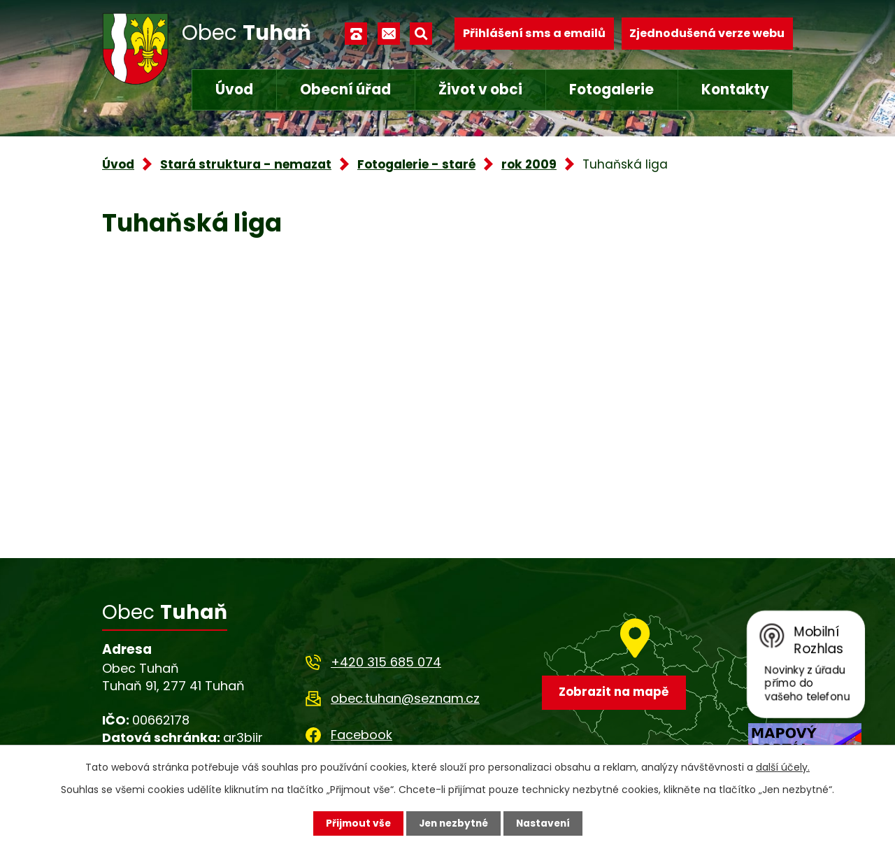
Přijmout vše (355, 823)
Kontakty (735, 89)
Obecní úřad (345, 89)
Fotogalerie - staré (416, 164)
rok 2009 (529, 164)
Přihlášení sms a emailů (534, 33)
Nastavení (545, 823)
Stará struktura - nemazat (245, 164)
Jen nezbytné (452, 823)
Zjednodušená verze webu (707, 33)
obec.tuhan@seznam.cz (405, 698)
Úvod (234, 89)
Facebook (361, 734)
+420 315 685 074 (386, 662)
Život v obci (480, 89)
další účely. (783, 767)
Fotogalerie (611, 89)
